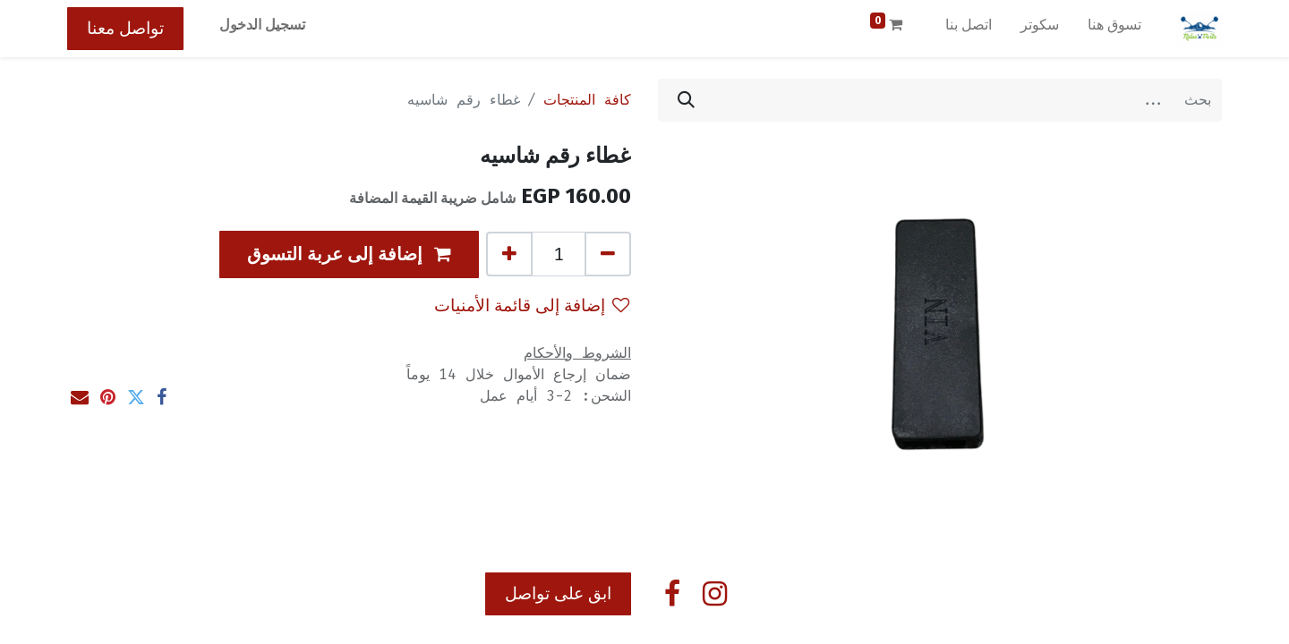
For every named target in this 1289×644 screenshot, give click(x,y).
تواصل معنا (125, 28)
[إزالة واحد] (608, 254)
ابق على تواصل (558, 593)
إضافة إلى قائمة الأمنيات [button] (531, 305)
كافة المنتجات (587, 99)
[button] (349, 254)
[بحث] (686, 100)
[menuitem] (1114, 28)
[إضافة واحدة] (509, 254)
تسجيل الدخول (262, 24)
